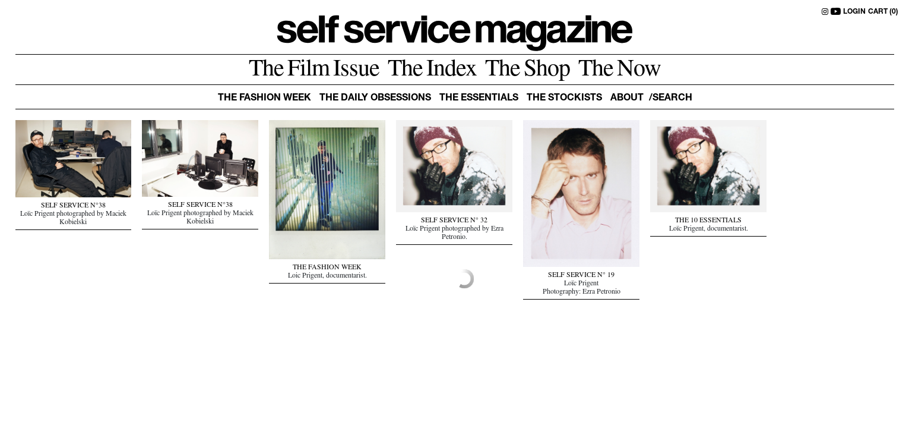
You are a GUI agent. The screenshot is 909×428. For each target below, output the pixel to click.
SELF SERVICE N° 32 (454, 221)
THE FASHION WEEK (327, 268)
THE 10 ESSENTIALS (708, 221)
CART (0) (883, 11)
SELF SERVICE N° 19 (581, 275)
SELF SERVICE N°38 (73, 206)
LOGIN (854, 11)
